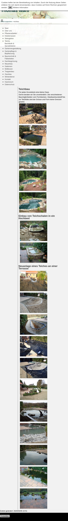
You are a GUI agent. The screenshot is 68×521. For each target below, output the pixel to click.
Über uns (8, 31)
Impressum (9, 82)
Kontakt (8, 79)
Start (6, 28)
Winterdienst (9, 77)
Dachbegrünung (11, 61)
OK (10, 8)
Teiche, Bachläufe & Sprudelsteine (10, 43)
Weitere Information (20, 7)
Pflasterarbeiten (11, 33)
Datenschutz (9, 84)
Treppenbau (9, 71)
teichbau (16, 21)
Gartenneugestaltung (13, 48)
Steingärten (9, 38)
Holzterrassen (10, 36)
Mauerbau (9, 64)
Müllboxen (9, 69)
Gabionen (8, 66)
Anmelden (5, 516)
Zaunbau (8, 74)
